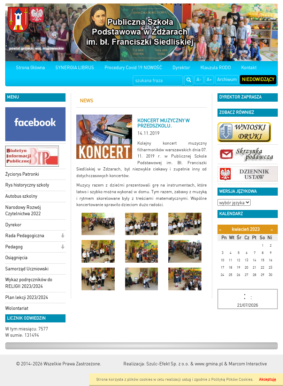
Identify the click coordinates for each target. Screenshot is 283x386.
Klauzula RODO (215, 67)
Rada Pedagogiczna (24, 235)
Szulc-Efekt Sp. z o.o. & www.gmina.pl (184, 363)
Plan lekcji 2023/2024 (26, 297)
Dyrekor (13, 224)
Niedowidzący (258, 79)
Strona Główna (30, 67)
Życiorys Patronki (22, 174)
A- (199, 79)
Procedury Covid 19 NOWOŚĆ (133, 67)
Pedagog (14, 246)
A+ (209, 79)
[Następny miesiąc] (271, 229)
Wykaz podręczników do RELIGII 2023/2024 (28, 283)
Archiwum (227, 79)
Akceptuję (267, 379)
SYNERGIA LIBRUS (74, 67)
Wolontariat (16, 308)
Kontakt (249, 67)
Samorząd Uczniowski (26, 268)
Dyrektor (181, 67)
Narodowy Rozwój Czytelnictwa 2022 (23, 211)
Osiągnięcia (16, 257)
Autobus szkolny (21, 196)
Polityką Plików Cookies (231, 379)
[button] (63, 236)
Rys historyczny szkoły (27, 185)
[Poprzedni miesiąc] (220, 229)
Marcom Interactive (248, 363)
